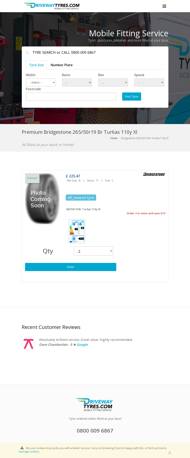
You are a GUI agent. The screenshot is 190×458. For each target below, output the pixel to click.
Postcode (33, 89)
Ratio (66, 75)
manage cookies (29, 451)
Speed (139, 75)
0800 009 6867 (83, 52)
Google (82, 344)
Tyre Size (36, 65)
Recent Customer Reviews (51, 327)
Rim (101, 75)
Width (30, 75)
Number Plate (62, 65)
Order (70, 267)
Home (114, 138)
